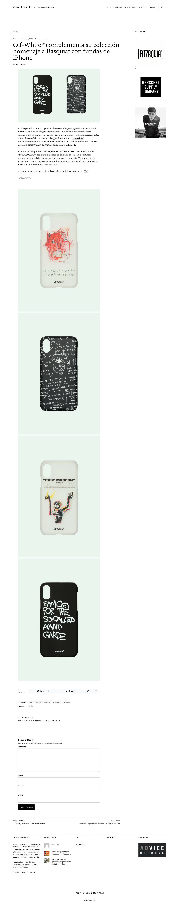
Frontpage (55, 844)
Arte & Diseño (130, 7)
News (15, 31)
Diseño (52, 720)
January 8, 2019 (27, 39)
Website (21, 795)
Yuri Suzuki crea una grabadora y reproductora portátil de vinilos (61, 861)
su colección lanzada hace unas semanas (59, 141)
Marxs (23, 64)
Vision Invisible (22, 7)
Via (85, 171)
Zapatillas (117, 7)
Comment (22, 747)
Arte (32, 720)
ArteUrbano (39, 720)
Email (21, 785)
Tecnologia (142, 7)
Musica (152, 7)
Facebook (111, 837)
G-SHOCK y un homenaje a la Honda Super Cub (29, 822)
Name (21, 775)
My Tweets (80, 844)
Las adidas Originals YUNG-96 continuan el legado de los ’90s (99, 822)
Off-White (78, 138)
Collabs (46, 720)
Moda (109, 7)
